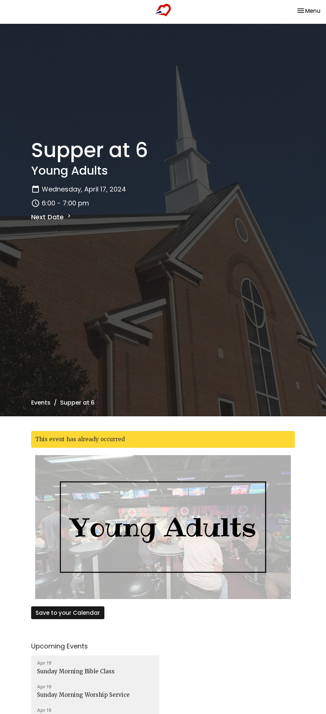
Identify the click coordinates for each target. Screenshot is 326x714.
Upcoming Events (59, 646)
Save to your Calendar (68, 613)
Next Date (52, 217)
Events (41, 402)
